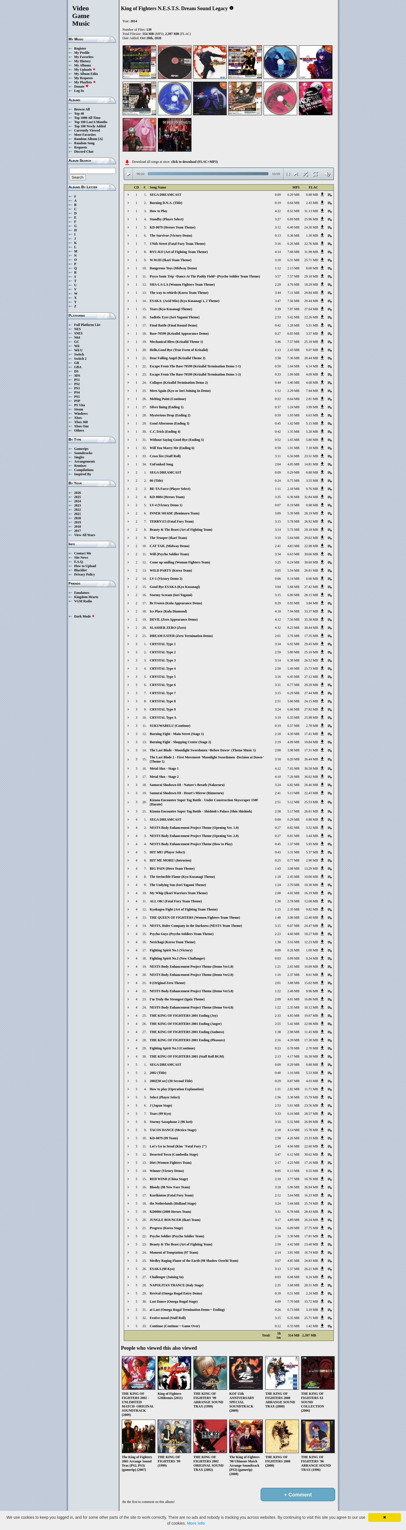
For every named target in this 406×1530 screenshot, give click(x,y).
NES (77, 329)
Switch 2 (80, 359)
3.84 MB (312, 603)
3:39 (278, 309)
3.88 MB (293, 983)
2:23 (278, 934)
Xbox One (81, 426)
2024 (77, 501)
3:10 (278, 538)
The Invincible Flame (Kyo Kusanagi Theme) (182, 877)
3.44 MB (312, 836)
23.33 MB (311, 1138)
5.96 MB (293, 1187)
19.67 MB (311, 1016)
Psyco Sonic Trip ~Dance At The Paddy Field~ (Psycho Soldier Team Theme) (205, 276)
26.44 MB (311, 759)
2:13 (278, 1056)
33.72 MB (311, 1302)
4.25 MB (293, 1163)
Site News (81, 557)
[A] (100, 139)
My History (82, 61)
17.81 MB (311, 1236)
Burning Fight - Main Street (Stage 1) (177, 734)
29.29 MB (311, 685)
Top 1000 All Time (87, 118)
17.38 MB (311, 1040)
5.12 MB (293, 802)
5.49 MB (293, 668)
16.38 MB (311, 1056)
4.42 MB (293, 1244)
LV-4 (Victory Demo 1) (166, 505)
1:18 (278, 877)
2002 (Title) (158, 1073)
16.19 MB (311, 893)
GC (76, 342)
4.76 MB (293, 285)
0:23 (278, 1048)
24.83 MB (311, 1261)
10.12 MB (311, 1007)
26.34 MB (311, 1220)
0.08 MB (293, 1277)
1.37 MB (293, 844)
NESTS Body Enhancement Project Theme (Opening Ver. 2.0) (194, 836)
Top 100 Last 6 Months (90, 122)
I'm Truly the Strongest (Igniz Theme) (177, 999)
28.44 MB (311, 358)
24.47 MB (311, 926)
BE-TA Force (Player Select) (170, 489)
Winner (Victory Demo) (167, 1171)
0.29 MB (293, 195)
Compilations (84, 470)
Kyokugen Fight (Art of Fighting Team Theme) (183, 909)
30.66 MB (311, 554)
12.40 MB (311, 918)
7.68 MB (293, 252)
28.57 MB (311, 1114)
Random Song (84, 143)
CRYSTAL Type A (163, 718)
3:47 (278, 301)
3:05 (278, 570)
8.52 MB (293, 211)
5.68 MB (293, 587)
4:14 (278, 252)
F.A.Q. (78, 562)
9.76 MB (312, 489)
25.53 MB (311, 802)
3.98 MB (293, 750)
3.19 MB (312, 1310)
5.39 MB (293, 513)
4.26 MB (293, 1138)
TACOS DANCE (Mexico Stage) (173, 1130)
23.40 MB (311, 1244)
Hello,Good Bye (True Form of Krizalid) (179, 350)
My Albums (82, 65)
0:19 (278, 203)
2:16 (278, 1040)
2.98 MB (293, 1032)
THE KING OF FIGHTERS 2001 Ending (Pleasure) (187, 1040)
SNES (78, 333)
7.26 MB (293, 777)
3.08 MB (293, 869)
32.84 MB (311, 497)
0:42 (278, 325)
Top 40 (79, 114)
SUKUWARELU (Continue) (170, 726)
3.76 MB (293, 636)
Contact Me (82, 553)
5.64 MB (293, 538)
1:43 (278, 869)
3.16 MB (293, 942)
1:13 (278, 350)
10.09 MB (311, 967)
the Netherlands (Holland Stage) (173, 1203)
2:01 (278, 636)
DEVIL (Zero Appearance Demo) (174, 619)
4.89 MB (293, 1220)
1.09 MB (293, 374)
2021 (77, 514)
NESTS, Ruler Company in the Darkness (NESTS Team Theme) (196, 926)
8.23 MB (293, 628)
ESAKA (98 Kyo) (162, 1269)
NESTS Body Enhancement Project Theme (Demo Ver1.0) (191, 967)
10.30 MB (311, 885)
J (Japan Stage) (161, 1105)
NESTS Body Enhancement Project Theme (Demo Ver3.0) (191, 991)
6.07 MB (293, 926)
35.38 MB (311, 619)
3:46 (278, 342)
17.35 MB (311, 636)
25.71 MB (311, 260)
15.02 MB (311, 983)
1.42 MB (293, 423)
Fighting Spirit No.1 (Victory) (171, 950)
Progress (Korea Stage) (166, 1228)
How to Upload (85, 566)
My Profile (82, 53)
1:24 (278, 885)
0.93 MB (293, 603)
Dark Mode (84, 616)
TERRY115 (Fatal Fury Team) (172, 521)
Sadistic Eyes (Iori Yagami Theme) (175, 317)
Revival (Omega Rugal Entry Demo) (176, 1293)
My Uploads (85, 70)
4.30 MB (293, 734)
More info (196, 1523)
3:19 (278, 718)
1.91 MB (293, 448)
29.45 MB (311, 644)
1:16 (278, 975)
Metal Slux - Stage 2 (164, 777)
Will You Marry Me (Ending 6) (172, 448)
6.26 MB (293, 244)
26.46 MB (311, 785)
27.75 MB (311, 1228)
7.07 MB (293, 309)
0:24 (278, 481)
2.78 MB (312, 726)
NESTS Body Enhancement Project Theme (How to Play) (191, 844)
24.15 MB (311, 701)
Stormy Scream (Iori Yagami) (171, 595)
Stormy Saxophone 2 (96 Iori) (171, 1122)
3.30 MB (293, 1236)
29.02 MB (311, 538)
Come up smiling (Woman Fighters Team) (180, 562)
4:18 (278, 611)
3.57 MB (312, 334)
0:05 (278, 1171)
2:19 (278, 742)
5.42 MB (293, 317)
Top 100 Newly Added (90, 126)
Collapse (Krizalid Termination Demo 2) (179, 383)
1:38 (278, 942)
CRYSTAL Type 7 (163, 693)
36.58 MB (311, 768)
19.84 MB (311, 742)
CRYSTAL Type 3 (163, 660)
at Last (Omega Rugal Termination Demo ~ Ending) (187, 1310)
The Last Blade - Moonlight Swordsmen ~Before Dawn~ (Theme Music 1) (203, 750)
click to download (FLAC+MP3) (194, 162)
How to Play (158, 211)
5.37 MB (312, 852)
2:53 (278, 317)
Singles (79, 457)
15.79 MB (311, 1097)
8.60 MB (312, 268)
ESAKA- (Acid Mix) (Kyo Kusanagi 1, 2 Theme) (184, 301)
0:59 (278, 415)
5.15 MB (312, 423)
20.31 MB (311, 1285)
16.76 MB (311, 1179)
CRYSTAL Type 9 (163, 709)
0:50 (278, 366)
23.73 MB (311, 668)
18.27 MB (311, 934)
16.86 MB (311, 999)
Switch (79, 354)
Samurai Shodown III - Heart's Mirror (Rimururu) (187, 793)
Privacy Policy (84, 574)
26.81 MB (311, 570)
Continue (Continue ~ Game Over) (175, 1326)
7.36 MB (293, 358)
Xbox (78, 418)
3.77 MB (293, 1179)
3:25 (278, 562)
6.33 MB (293, 718)
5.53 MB (312, 1073)
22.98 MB (311, 546)
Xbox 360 (81, 422)
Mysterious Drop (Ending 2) (170, 415)
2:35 (278, 1285)
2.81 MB (312, 399)
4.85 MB (293, 1016)
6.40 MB (293, 227)
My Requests (83, 78)
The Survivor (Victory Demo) (171, 235)
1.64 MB (293, 366)
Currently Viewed (87, 130)
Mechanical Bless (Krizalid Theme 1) (176, 342)
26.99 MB (311, 1122)
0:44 (278, 383)
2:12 (278, 1195)
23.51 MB (311, 456)
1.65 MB (293, 440)
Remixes (80, 466)
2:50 (278, 668)
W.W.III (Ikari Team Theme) (170, 260)
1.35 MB (293, 432)
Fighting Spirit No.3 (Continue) (172, 1048)
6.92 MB (293, 644)
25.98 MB (311, 718)
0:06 (278, 579)
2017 (77, 531)
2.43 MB (312, 203)
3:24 (278, 709)
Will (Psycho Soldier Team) (169, 554)
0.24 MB (312, 958)
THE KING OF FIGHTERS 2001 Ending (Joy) (184, 1016)
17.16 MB (311, 1163)
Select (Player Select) (165, 1097)
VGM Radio (83, 601)
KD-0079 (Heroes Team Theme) (172, 227)
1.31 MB (293, 852)
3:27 (278, 219)
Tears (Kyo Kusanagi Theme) (171, 309)
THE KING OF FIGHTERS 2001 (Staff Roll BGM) (187, 1056)
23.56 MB (311, 1105)
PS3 (77, 388)
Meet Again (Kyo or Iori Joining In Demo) (180, 391)
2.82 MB (293, 1089)
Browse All (82, 109)
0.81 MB (293, 836)
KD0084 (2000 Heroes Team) (170, 1212)
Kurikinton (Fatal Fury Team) (171, 1195)
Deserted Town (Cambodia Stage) (174, 1154)
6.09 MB (293, 1228)
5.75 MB (293, 530)
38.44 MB (311, 628)
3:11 (278, 456)
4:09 (278, 1302)
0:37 (278, 407)
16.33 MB (311, 1195)
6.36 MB (293, 497)
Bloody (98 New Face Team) (170, 1187)
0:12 (278, 1326)
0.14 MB (293, 579)
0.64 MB (293, 203)
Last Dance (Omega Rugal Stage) (174, 1302)
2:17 (278, 1163)
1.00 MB (312, 950)
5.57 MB (293, 1269)
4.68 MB (312, 383)
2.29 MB (293, 391)
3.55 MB (312, 481)
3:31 (278, 685)
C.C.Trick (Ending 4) (165, 432)
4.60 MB (293, 934)
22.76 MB (311, 244)
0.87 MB (293, 1081)
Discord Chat (83, 152)
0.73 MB (293, 1310)
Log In (79, 91)
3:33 (278, 1114)
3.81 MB (293, 1252)
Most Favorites (85, 135)
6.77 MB (293, 685)
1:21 (278, 967)
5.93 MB (312, 844)
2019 (77, 522)
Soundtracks (83, 453)
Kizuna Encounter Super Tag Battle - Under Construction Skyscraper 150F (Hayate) (204, 802)
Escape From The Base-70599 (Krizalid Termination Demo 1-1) (195, 366)
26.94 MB (311, 1187)
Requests (80, 147)
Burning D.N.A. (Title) (166, 203)
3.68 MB (293, 1285)
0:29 (278, 603)
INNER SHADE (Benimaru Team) (174, 513)
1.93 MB (293, 415)
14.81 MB (311, 464)
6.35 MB (293, 1318)
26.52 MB (311, 660)
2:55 (278, 1024)
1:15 (278, 909)
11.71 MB (311, 1089)
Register (80, 48)
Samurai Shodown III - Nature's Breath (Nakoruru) (187, 785)
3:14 (278, 530)
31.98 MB (311, 252)
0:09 (278, 195)
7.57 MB (293, 276)
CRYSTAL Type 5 (163, 677)
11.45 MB (311, 1032)
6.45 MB (293, 677)
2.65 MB (293, 967)
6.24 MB (293, 562)
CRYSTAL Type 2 (163, 652)
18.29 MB (311, 285)
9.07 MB (312, 350)
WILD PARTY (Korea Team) (171, 570)
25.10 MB (311, 652)
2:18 (278, 734)
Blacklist (80, 570)
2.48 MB (293, 991)
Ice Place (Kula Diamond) (168, 611)
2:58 (278, 811)
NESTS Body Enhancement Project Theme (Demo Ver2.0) (191, 975)
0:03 (278, 958)
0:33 (278, 374)
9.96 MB (312, 991)
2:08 (278, 750)
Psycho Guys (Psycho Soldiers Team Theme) (181, 934)
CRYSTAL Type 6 (163, 685)
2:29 (278, 285)
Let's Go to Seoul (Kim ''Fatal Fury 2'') (178, 1146)
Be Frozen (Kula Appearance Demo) (176, 603)
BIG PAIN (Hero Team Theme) (172, 869)
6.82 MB (293, 785)
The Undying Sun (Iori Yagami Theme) (178, 885)
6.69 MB (293, 219)
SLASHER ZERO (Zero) (168, 628)
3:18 (278, 260)
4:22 (278, 211)
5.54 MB (293, 570)
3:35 (278, 497)
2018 (77, 526)
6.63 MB (312, 415)
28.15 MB (311, 595)
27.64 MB (311, 309)
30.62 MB (311, 1154)
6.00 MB (293, 595)
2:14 (278, 1252)
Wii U (78, 350)
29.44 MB (311, 301)
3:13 (278, 1269)
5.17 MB (293, 811)
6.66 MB (293, 709)
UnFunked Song (161, 464)
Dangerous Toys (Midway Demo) (173, 268)
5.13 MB (293, 793)
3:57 (278, 276)
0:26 (278, 1310)
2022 (77, 510)
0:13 (278, 235)
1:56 (278, 1097)
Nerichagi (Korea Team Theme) (172, 942)
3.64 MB (293, 1195)
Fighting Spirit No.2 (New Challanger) (177, 958)
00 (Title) (156, 481)
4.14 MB (293, 1130)
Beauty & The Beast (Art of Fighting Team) (181, 530)
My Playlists (85, 82)
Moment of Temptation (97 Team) (174, 1252)
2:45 (278, 1146)
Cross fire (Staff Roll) (165, 456)
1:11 (278, 489)
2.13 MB (293, 268)
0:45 (278, 423)
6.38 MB (293, 660)
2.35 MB (293, 909)
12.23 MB (311, 942)
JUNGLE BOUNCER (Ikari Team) (175, 1220)
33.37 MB (311, 611)
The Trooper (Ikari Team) (168, 538)
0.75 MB (293, 481)
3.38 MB (293, 1097)
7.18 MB (312, 448)
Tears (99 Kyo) (160, 1114)
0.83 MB (293, 334)
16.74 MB (311, 1252)
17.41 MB (311, 734)
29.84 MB (311, 293)
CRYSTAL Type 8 (163, 701)
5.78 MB (293, 521)
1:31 (278, 1089)
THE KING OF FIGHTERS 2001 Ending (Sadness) (187, 1032)
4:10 (278, 777)
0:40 (278, 1073)
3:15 (278, 521)
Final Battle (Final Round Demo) (173, 325)
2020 (77, 518)
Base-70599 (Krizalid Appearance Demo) (179, 334)
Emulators (81, 593)
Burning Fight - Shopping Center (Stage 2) (180, 742)
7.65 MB (293, 768)
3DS (77, 375)
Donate (81, 86)
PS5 (77, 397)
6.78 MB (293, 1212)
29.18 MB (311, 276)
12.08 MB (311, 901)
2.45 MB (293, 877)
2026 (77, 493)
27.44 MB (311, 693)
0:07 (278, 505)
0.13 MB (293, 1171)
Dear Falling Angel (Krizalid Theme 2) (177, 358)
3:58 (278, 358)
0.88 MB (312, 195)
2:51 (278, 701)
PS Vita (79, 405)
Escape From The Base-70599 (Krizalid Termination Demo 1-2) (195, 374)
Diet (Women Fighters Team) (170, 1163)
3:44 (278, 293)
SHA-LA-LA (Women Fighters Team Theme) (182, 285)
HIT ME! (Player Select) (167, 852)
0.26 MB (293, 950)
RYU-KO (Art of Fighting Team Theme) (179, 252)
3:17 (278, 1220)
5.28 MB (312, 432)
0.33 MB (293, 1326)
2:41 (278, 546)
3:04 (278, 587)
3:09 (278, 513)
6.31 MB (293, 260)
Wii (76, 346)
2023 (77, 505)
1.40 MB (293, 383)
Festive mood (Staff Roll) (168, 1318)
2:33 (278, 1016)
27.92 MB (311, 709)
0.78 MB (293, 1048)
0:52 (278, 440)
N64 (77, 337)
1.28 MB (293, 325)
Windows (81, 414)
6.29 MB (293, 693)
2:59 (278, 652)
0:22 (278, 399)
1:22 (278, 991)
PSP (77, 401)
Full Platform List (87, 325)
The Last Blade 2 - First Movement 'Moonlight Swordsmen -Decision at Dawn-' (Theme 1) (207, 759)
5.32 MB (293, 1122)
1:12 (278, 268)
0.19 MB (293, 505)
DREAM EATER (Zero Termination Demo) (181, 636)
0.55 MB (312, 1171)
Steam (78, 409)
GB (76, 363)
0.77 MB (293, 860)
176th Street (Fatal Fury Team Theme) (177, 244)
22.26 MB (311, 317)
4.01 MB (293, 999)
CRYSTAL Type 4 (163, 668)
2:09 (278, 999)
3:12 (278, 227)
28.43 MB (311, 1212)
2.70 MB (293, 885)
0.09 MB (293, 958)
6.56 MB (293, 456)
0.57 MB (293, 726)
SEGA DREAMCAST (165, 195)
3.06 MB (293, 918)
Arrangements (84, 461)
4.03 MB (312, 1081)
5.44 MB (293, 1203)
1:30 (278, 901)
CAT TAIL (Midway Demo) (169, 546)
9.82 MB (312, 909)
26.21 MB (311, 1269)
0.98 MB (312, 505)
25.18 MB (311, 342)
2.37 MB (293, 975)
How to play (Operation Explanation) (177, 1089)
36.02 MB (311, 777)
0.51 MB (293, 1293)
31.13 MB (311, 211)
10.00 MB (311, 877)
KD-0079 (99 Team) (164, 1138)
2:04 (278, 464)
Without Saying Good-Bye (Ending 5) (177, 440)
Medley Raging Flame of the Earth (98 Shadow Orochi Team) (194, 1261)
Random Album (85, 139)
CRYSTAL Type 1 (163, 644)
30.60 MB (311, 562)
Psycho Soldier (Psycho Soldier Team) (177, 1236)
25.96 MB (311, 219)
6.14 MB (312, 366)
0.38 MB (293, 235)
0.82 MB (293, 828)
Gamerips (81, 449)
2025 (77, 497)
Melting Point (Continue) (168, 399)
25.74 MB (311, 1203)
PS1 (77, 380)
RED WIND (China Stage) (169, 1179)
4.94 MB (293, 1146)
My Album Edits (86, 74)
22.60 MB (311, 1146)
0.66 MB (312, 579)
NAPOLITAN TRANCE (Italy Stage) (177, 1285)
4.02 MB (293, 893)
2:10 (278, 1179)
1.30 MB (312, 235)
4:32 (278, 628)
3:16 (278, 244)
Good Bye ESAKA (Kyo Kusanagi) (175, 587)
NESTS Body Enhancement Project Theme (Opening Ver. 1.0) (194, 828)
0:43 (278, 852)
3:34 (278, 554)
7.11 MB (293, 293)
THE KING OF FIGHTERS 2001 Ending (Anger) (186, 1024)
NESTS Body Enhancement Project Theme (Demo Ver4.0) (191, 1007)
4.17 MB (293, 1056)
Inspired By (82, 474)
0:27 (278, 334)
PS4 (77, 392)
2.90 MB (312, 860)
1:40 (278, 918)
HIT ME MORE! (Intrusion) (170, 860)
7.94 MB (312, 391)
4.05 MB (293, 464)
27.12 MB (311, 677)
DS (76, 371)
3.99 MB (312, 407)
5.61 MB (293, 1105)
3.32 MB (312, 828)
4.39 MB (293, 1040)
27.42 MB (311, 587)
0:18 (278, 1293)
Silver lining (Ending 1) (166, 407)
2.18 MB (293, 489)
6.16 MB (293, 1114)
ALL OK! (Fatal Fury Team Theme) (176, 901)
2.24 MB (312, 1293)
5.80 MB (312, 440)
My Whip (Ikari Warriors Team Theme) (179, 893)
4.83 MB (293, 546)
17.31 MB (311, 750)
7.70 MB (293, 1302)
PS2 (77, 384)
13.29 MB (311, 869)
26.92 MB (311, 521)
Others (79, 430)
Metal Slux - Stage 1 (164, 768)
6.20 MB (293, 759)
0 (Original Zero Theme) (167, 983)
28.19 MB (311, 513)
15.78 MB (311, 1130)
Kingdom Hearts (86, 597)
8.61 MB (312, 975)
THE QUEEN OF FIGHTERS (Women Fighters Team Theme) (195, 918)
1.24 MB (293, 407)
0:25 (278, 860)
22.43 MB (311, 793)
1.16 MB (293, 1073)
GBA (77, 367)
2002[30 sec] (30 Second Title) (171, 1081)
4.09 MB (312, 374)
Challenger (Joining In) (167, 1277)
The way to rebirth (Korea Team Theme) (179, 293)
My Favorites (83, 57)
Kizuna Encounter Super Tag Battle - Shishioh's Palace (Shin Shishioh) (201, 811)
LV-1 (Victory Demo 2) (166, 579)
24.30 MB (311, 227)
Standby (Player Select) (167, 219)
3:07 (278, 1261)
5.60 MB (293, 701)
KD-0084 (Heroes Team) (167, 497)
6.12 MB (293, 1154)
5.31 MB (312, 325)
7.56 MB (293, 301)
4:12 (278, 619)
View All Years (84, 535)
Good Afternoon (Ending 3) (169, 423)
